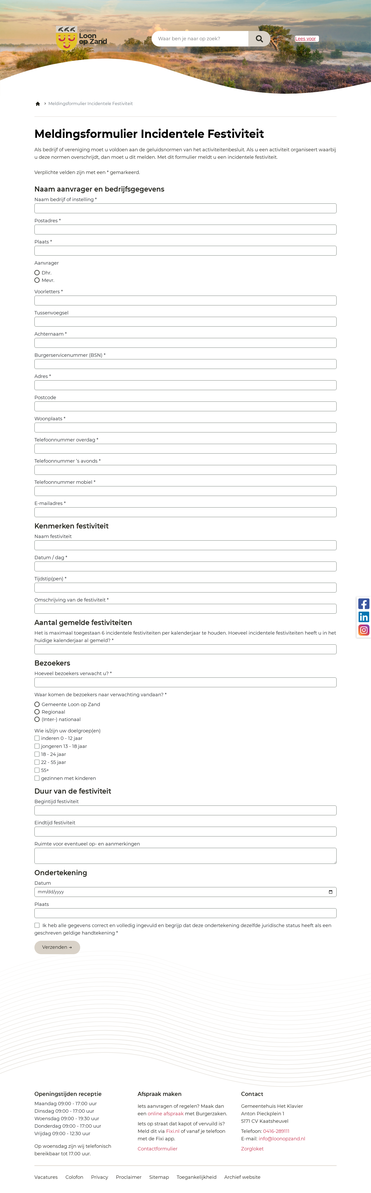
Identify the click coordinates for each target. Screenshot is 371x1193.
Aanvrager (46, 263)
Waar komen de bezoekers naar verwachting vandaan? (100, 695)
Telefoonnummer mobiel (64, 482)
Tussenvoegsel (51, 313)
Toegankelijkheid (197, 1177)
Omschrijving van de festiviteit (71, 600)
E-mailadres (50, 503)
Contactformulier (157, 1149)
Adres (42, 376)
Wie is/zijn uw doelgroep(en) (67, 731)
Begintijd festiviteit (56, 801)
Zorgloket (252, 1149)
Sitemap (159, 1177)
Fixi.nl (173, 1131)
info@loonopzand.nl (282, 1139)
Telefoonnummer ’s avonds (67, 461)
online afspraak (166, 1114)
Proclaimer (129, 1177)
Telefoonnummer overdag (66, 440)
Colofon (74, 1177)
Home (37, 104)
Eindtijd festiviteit (54, 823)
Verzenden (54, 947)
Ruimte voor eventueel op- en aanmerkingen (87, 844)
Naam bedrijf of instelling (65, 199)
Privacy (99, 1177)
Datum (42, 883)
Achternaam (50, 334)
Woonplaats (49, 419)
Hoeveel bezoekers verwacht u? (73, 673)
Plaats (43, 242)
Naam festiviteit (53, 536)
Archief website (242, 1177)
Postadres (47, 221)
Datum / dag (50, 557)
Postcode (45, 397)
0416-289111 (276, 1131)
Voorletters (48, 292)
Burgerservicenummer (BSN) (70, 355)
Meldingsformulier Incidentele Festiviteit (90, 103)
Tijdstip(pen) (50, 579)
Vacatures (46, 1177)
